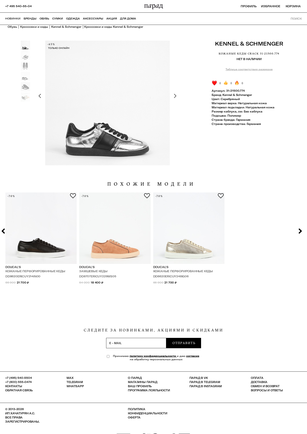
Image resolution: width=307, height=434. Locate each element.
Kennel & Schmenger (249, 43)
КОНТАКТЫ (13, 386)
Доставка (259, 382)
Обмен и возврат (265, 386)
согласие (192, 356)
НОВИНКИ (13, 18)
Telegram (75, 382)
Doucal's (13, 267)
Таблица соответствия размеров (249, 69)
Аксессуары (93, 18)
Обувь (44, 18)
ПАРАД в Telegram (204, 382)
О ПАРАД (135, 378)
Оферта (134, 417)
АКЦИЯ (111, 18)
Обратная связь (19, 390)
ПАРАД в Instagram (205, 386)
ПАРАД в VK (198, 378)
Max (70, 378)
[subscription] (136, 343)
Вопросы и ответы (267, 390)
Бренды (30, 18)
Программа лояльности (149, 390)
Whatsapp (75, 386)
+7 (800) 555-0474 (18, 382)
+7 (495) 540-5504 (18, 378)
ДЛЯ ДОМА (128, 18)
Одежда (73, 18)
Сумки (57, 18)
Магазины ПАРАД (142, 382)
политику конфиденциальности (153, 356)
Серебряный (230, 99)
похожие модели (151, 184)
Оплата (257, 378)
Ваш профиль (140, 386)
